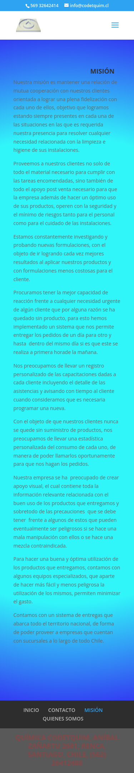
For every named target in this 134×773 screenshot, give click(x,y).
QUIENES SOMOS (63, 718)
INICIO (31, 710)
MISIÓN (93, 710)
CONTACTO (61, 710)
